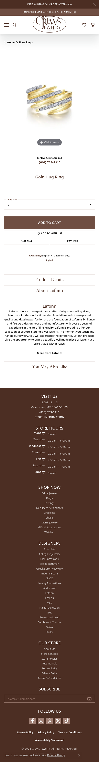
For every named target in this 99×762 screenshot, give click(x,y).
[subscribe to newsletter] (89, 699)
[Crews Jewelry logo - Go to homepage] (49, 24)
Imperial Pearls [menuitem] (49, 573)
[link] (49, 12)
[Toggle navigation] (6, 25)
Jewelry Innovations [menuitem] (49, 583)
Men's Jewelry (50, 522)
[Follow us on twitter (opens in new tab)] (58, 721)
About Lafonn (49, 290)
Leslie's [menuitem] (49, 598)
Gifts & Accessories (49, 527)
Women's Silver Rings (20, 42)
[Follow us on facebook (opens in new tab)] (32, 721)
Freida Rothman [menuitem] (49, 564)
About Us (49, 649)
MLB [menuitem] (49, 603)
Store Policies (49, 658)
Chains (49, 517)
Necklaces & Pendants (49, 508)
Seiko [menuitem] (49, 627)
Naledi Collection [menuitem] (50, 607)
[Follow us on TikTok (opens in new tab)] (66, 721)
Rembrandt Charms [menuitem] (49, 622)
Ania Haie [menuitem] (49, 549)
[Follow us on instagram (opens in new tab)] (41, 721)
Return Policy (49, 668)
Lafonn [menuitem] (49, 593)
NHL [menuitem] (49, 612)
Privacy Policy (49, 673)
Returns (72, 241)
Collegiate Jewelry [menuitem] (49, 554)
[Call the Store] (50, 412)
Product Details (49, 279)
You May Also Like (49, 367)
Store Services (49, 654)
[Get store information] (49, 417)
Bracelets (49, 513)
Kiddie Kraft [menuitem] (49, 588)
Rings (49, 498)
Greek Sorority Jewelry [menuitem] (49, 568)
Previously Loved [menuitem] (49, 617)
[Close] (94, 4)
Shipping (26, 241)
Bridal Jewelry (50, 493)
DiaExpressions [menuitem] (49, 559)
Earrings (49, 503)
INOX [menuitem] (49, 578)
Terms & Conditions (49, 678)
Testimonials (49, 663)
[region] (49, 101)
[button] (14, 25)
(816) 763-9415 (49, 162)
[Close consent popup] (79, 755)
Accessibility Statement (49, 740)
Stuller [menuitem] (49, 632)
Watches (49, 532)
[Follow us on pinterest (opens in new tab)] (49, 721)
